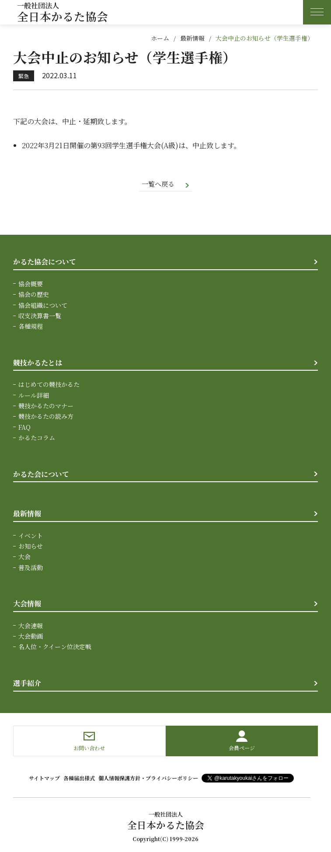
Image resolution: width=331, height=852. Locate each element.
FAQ (24, 427)
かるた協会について (44, 262)
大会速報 (30, 626)
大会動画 (30, 637)
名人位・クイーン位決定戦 (54, 647)
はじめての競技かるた (49, 385)
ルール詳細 (33, 395)
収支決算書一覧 (39, 316)
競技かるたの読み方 (45, 417)
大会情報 (27, 604)
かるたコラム (36, 438)
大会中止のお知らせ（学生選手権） (265, 38)
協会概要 (30, 284)
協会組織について (42, 305)
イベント (30, 536)
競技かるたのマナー (45, 406)
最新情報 (192, 38)
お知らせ (30, 546)
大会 (24, 557)
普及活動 (30, 567)
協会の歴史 (33, 295)
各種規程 (30, 327)
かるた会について (41, 474)
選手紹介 (27, 684)
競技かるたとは (37, 363)
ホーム (160, 38)
